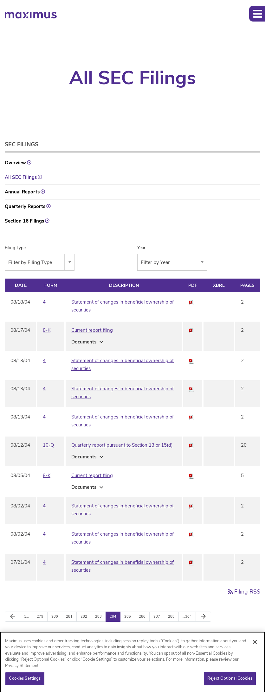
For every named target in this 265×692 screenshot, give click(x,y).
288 (171, 616)
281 (69, 616)
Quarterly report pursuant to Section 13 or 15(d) (122, 445)
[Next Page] (203, 617)
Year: (141, 248)
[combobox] (39, 262)
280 (54, 616)
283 (98, 616)
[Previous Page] (12, 617)
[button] (257, 14)
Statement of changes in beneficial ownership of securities (122, 306)
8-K (46, 330)
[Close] (255, 644)
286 (142, 616)
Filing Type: (16, 248)
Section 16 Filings (24, 221)
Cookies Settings (25, 681)
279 (40, 616)
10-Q (48, 445)
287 (156, 616)
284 (113, 616)
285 (127, 616)
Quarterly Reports (25, 206)
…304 (187, 616)
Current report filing (92, 330)
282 (84, 616)
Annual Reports (22, 192)
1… (26, 616)
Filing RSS (243, 591)
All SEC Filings (21, 177)
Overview (15, 163)
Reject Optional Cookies (229, 681)
